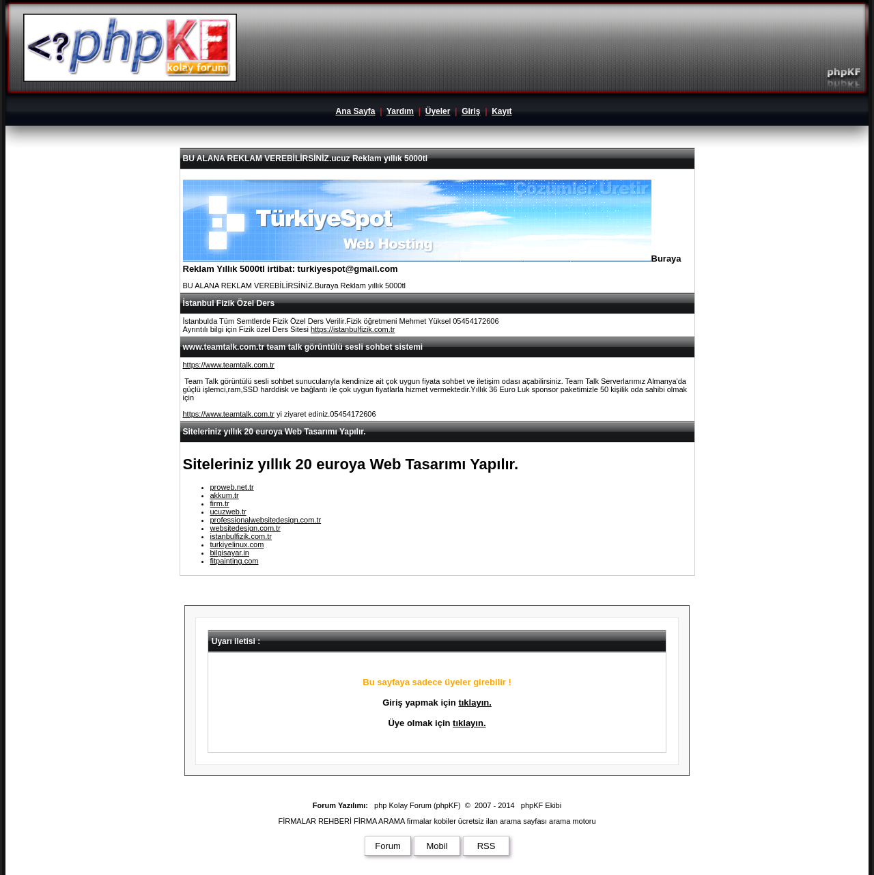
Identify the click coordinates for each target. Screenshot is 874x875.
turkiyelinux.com (237, 544)
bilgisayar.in (229, 552)
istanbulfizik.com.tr (241, 536)
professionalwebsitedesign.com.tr (266, 520)
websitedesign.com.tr (245, 528)
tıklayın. (474, 702)
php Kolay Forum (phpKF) (417, 805)
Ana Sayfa (355, 111)
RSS (486, 846)
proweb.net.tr (232, 487)
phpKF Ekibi (541, 805)
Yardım (400, 111)
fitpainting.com (234, 561)
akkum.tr (224, 495)
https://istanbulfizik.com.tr (353, 329)
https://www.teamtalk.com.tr (228, 365)
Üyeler (438, 111)
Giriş (471, 111)
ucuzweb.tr (228, 512)
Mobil (436, 846)
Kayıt (501, 111)
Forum (388, 846)
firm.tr (219, 503)
